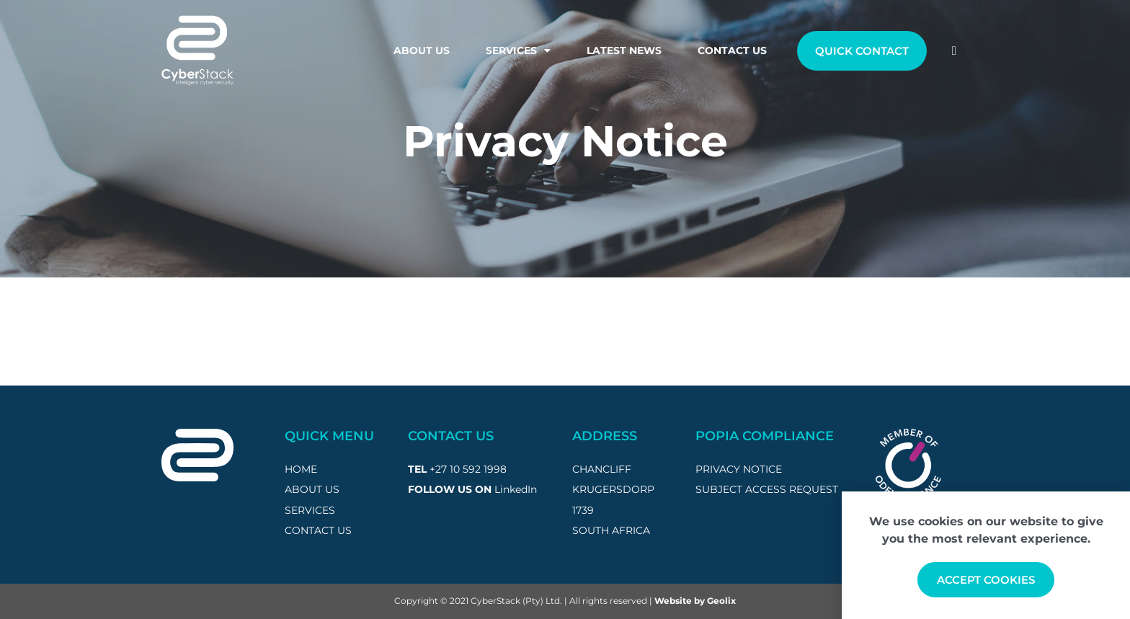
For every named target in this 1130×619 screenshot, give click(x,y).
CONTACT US (318, 530)
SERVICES (310, 510)
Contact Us (732, 50)
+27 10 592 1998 (468, 469)
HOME (301, 469)
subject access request (766, 489)
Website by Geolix (695, 600)
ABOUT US (312, 489)
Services (518, 50)
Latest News (624, 50)
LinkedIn (515, 489)
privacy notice (738, 469)
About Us (421, 50)
